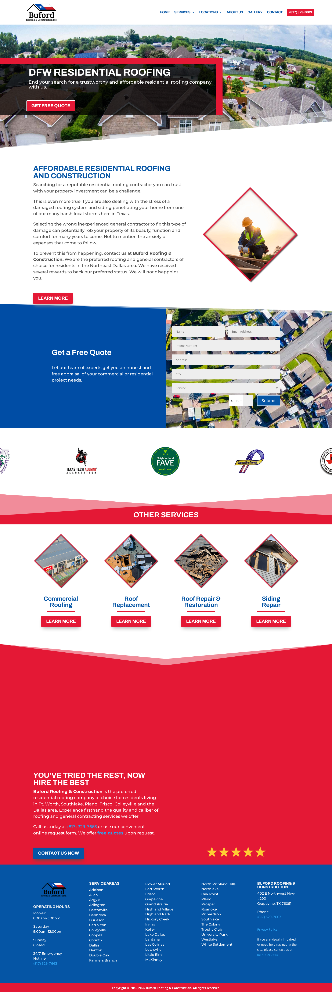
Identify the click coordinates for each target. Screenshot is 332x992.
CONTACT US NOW (58, 852)
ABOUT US (235, 12)
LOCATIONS (208, 12)
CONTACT (274, 12)
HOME (165, 12)
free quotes (110, 832)
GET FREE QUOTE (50, 105)
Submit (269, 400)
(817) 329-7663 (82, 826)
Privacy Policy (267, 929)
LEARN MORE (53, 298)
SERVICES (182, 12)
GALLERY (255, 12)
